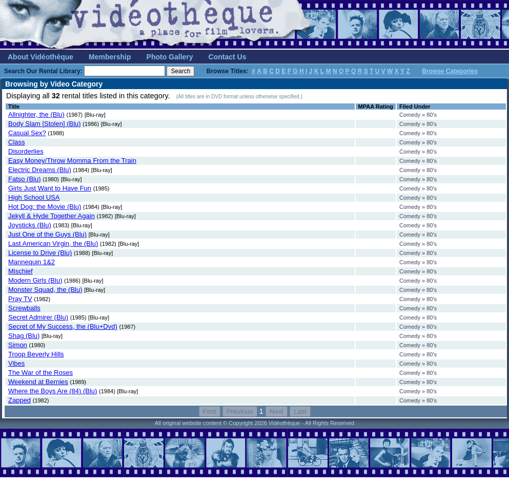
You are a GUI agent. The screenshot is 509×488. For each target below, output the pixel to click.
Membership (110, 57)
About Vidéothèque (40, 57)
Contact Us (228, 57)
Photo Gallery (170, 57)
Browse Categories (450, 71)
